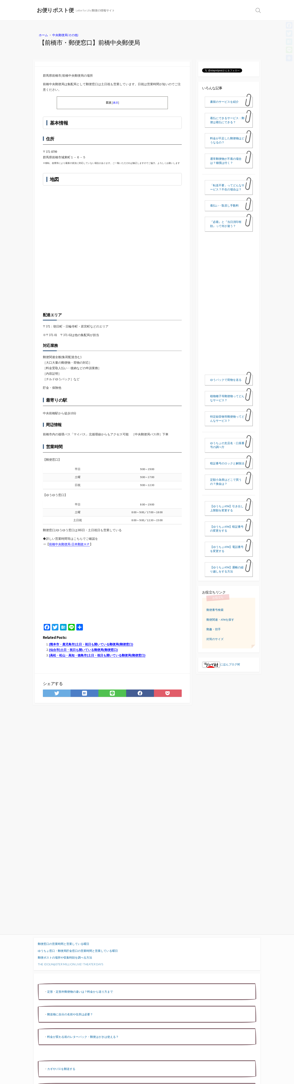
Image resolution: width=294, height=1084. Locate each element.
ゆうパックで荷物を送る (226, 380)
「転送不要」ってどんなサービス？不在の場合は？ (227, 187)
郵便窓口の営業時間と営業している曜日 (63, 943)
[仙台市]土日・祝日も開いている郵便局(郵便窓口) (83, 650)
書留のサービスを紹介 (224, 102)
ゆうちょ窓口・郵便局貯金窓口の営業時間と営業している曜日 (78, 950)
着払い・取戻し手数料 (224, 205)
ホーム (43, 35)
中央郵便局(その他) (65, 35)
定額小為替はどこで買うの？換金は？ (226, 482)
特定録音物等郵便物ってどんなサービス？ (227, 418)
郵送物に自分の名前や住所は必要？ (70, 1014)
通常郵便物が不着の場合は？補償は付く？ (226, 161)
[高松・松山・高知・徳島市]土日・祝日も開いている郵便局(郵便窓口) (97, 655)
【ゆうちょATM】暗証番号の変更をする (227, 529)
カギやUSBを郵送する (61, 1069)
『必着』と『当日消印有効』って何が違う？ (226, 224)
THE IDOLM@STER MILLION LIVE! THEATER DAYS (70, 964)
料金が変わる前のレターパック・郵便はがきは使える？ (83, 1036)
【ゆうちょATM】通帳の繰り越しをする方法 (227, 569)
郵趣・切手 (213, 629)
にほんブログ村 (221, 664)
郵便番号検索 (215, 610)
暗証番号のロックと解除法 (227, 463)
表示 (115, 102)
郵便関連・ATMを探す (220, 619)
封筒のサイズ (215, 639)
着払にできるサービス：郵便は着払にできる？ (227, 120)
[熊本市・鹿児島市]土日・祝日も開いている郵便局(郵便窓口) (91, 644)
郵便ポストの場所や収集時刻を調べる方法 (65, 957)
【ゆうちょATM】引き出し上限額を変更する (227, 508)
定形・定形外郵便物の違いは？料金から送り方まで (80, 991)
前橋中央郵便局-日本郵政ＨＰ (69, 544)
